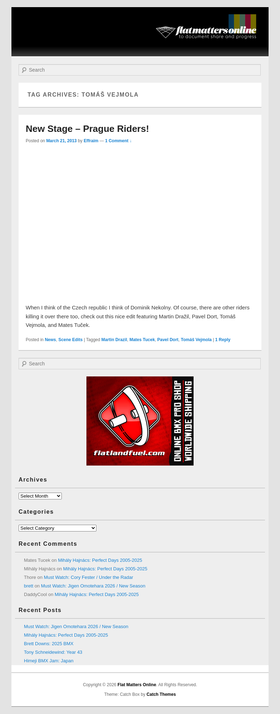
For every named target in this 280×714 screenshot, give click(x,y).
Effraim (91, 140)
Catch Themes (161, 694)
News (50, 339)
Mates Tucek (142, 339)
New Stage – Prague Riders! (87, 128)
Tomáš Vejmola (196, 339)
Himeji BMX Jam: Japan (49, 660)
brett (28, 586)
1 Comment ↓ (118, 140)
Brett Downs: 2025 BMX (49, 643)
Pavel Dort (167, 339)
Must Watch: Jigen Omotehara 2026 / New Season (93, 586)
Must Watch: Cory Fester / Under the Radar (88, 577)
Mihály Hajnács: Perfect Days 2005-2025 (100, 560)
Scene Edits (70, 339)
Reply (223, 339)
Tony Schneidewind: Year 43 (53, 652)
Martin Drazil (114, 339)
